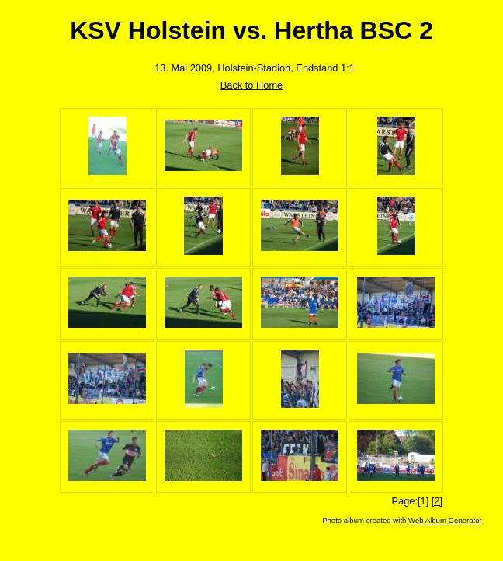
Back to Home (251, 85)
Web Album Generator (445, 520)
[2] (437, 501)
